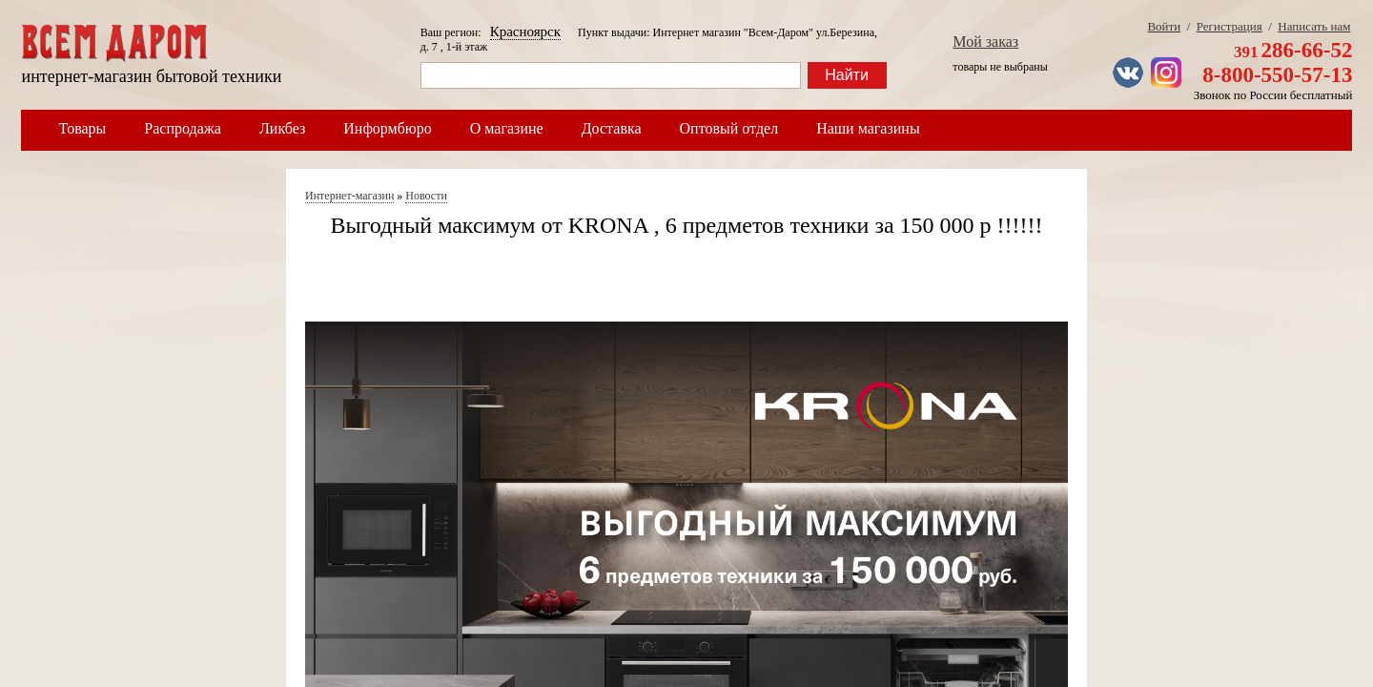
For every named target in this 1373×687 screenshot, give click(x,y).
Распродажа (182, 128)
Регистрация (1229, 26)
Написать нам (1314, 26)
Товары (83, 128)
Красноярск (525, 31)
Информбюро (387, 128)
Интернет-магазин (349, 195)
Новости (426, 195)
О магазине (506, 128)
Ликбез (282, 128)
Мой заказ (985, 41)
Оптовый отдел (729, 128)
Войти (1163, 26)
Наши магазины (868, 128)
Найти (847, 75)
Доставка (612, 128)
